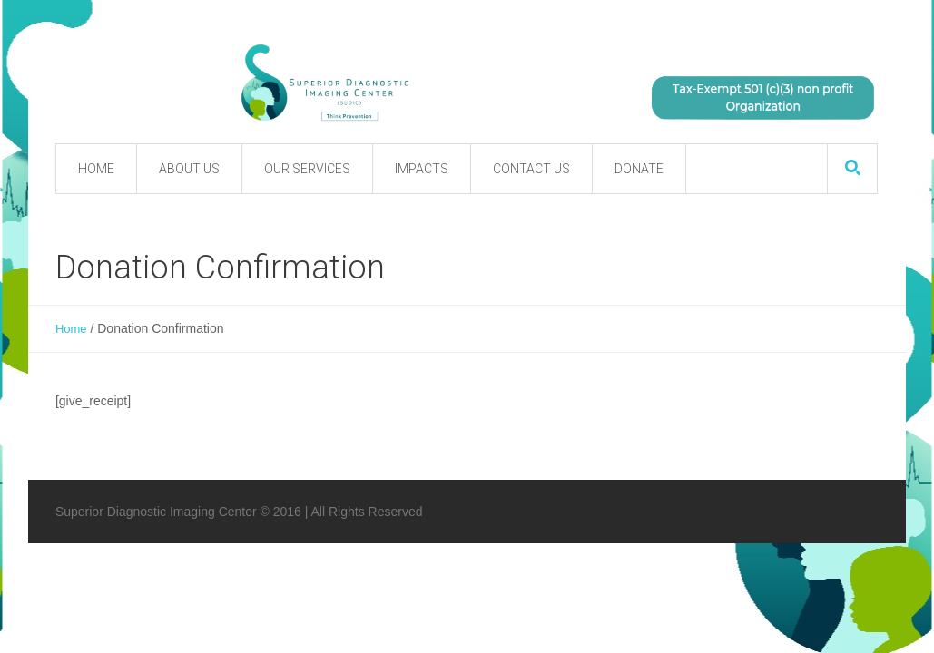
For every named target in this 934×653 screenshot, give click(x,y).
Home (71, 329)
